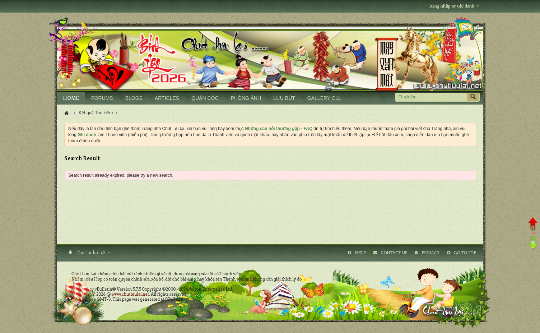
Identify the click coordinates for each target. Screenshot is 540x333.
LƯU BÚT (284, 98)
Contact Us (394, 252)
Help (360, 252)
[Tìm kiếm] (431, 97)
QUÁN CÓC (204, 98)
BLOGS (134, 98)
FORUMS (102, 98)
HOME (71, 98)
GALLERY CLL (324, 98)
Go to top (465, 252)
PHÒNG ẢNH (246, 98)
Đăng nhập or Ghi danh (454, 6)
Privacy (430, 252)
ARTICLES (167, 98)
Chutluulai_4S (92, 253)
